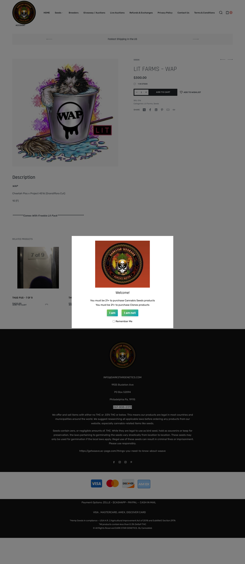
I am (112, 313)
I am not (130, 313)
